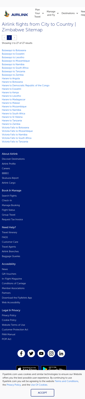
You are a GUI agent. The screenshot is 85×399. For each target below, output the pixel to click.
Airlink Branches (10, 251)
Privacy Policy (14, 384)
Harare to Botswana (12, 81)
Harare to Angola (11, 78)
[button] (4, 37)
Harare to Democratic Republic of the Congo (25, 85)
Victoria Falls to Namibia (14, 134)
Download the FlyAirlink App (17, 297)
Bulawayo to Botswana (14, 50)
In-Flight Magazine (12, 278)
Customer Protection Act (15, 329)
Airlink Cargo (8, 182)
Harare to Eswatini (11, 89)
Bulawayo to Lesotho (13, 57)
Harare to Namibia (11, 110)
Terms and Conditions (66, 381)
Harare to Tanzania (12, 120)
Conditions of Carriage (14, 283)
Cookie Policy (9, 320)
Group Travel (8, 214)
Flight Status (8, 210)
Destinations (71, 13)
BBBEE (5, 173)
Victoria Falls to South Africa (16, 138)
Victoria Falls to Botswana (15, 127)
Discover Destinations (13, 159)
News (5, 269)
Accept (42, 392)
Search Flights (9, 195)
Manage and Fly (53, 13)
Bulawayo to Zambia (13, 74)
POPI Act (6, 339)
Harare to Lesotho (11, 96)
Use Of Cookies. (39, 384)
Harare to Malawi (11, 103)
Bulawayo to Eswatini (13, 53)
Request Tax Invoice (12, 219)
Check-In (7, 200)
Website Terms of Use (13, 325)
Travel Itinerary (9, 232)
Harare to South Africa (13, 113)
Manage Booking (11, 205)
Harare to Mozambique (14, 106)
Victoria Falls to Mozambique (17, 131)
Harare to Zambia (11, 124)
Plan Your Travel (39, 13)
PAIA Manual (8, 334)
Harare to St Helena (12, 117)
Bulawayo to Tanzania (13, 71)
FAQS (5, 237)
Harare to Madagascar (13, 99)
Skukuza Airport (10, 178)
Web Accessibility (11, 302)
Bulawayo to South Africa (15, 67)
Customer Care (10, 242)
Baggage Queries (11, 256)
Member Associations (13, 288)
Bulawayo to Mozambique (16, 60)
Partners (6, 293)
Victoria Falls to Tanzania (15, 141)
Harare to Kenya (10, 92)
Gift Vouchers (9, 273)
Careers (6, 168)
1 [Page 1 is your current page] (9, 37)
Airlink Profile (9, 163)
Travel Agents (9, 246)
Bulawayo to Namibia (13, 64)
